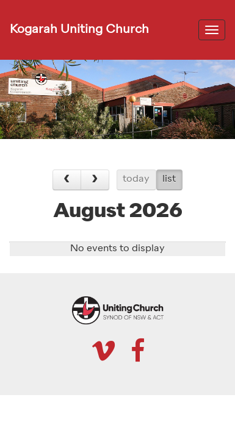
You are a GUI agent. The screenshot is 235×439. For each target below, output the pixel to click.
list (169, 179)
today (136, 179)
